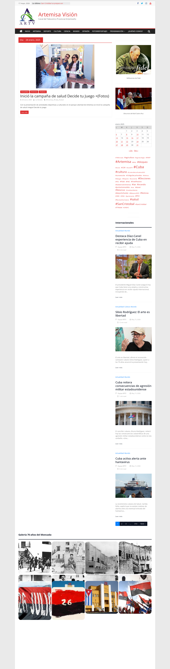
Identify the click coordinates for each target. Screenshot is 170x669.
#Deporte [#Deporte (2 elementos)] (125, 179)
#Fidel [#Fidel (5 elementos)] (122, 181)
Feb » (136, 151)
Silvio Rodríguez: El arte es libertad (132, 313)
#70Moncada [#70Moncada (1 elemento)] (119, 158)
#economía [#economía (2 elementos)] (133, 179)
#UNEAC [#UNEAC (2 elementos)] (126, 207)
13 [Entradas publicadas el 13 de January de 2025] (117, 138)
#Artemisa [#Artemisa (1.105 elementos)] (123, 161)
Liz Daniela (39, 100)
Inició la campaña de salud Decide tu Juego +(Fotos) (64, 95)
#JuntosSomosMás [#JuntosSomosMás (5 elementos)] (122, 187)
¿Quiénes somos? (135, 31)
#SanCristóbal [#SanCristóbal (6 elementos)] (140, 204)
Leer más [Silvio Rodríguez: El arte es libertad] (118, 368)
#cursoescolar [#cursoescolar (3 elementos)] (120, 175)
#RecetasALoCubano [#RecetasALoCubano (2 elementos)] (122, 200)
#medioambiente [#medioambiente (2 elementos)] (131, 190)
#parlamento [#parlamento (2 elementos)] (130, 196)
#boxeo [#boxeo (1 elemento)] (117, 168)
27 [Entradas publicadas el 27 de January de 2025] (117, 145)
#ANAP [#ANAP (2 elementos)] (148, 158)
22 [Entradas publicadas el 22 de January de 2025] (127, 141)
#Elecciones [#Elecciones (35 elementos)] (144, 178)
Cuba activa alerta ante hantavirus (130, 460)
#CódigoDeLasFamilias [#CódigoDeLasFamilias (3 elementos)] (134, 175)
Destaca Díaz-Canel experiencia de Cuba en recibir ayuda (131, 239)
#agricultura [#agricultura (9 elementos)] (129, 157)
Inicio (27, 31)
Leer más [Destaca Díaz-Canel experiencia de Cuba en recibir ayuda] (118, 297)
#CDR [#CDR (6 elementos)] (123, 167)
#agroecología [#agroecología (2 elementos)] (140, 158)
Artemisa (37, 31)
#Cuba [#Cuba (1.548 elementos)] (139, 167)
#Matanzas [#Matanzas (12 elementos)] (120, 190)
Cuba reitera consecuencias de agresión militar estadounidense (133, 385)
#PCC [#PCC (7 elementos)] (137, 196)
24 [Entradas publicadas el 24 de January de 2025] (137, 141)
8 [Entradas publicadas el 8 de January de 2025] (126, 134)
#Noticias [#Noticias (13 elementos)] (144, 193)
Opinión (85, 31)
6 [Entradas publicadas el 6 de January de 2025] (116, 134)
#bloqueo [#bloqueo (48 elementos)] (142, 162)
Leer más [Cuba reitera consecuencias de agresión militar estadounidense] (118, 444)
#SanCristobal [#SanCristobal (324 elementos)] (124, 204)
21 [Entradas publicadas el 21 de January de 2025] (122, 141)
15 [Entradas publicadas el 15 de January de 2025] (127, 138)
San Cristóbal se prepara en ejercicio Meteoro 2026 (52, 4)
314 (135, 524)
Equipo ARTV (122, 247)
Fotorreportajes (99, 31)
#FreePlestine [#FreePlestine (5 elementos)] (136, 181)
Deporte (47, 31)
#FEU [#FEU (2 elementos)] (117, 182)
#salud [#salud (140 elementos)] (134, 199)
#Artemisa (49, 100)
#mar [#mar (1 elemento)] (132, 187)
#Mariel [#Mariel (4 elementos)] (137, 187)
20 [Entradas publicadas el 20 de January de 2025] (117, 141)
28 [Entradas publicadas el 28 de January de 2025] (122, 145)
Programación (116, 31)
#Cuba (56, 100)
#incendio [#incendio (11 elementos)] (141, 184)
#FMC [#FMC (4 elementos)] (128, 182)
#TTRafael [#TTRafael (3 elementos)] (118, 208)
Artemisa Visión (57, 14)
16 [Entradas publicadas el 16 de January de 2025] (132, 138)
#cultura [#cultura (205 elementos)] (121, 172)
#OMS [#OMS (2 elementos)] (117, 196)
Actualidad (24, 92)
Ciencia (67, 31)
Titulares (43, 92)
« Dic (131, 151)
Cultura (57, 31)
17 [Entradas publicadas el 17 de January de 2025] (137, 138)
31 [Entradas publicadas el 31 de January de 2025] (137, 145)
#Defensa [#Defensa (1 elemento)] (146, 175)
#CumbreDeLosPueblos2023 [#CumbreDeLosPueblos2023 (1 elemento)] (136, 172)
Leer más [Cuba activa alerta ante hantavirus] (118, 516)
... (130, 524)
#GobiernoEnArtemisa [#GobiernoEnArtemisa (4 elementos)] (123, 185)
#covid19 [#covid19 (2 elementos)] (129, 168)
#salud (61, 100)
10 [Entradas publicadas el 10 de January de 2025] (137, 134)
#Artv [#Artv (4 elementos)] (134, 162)
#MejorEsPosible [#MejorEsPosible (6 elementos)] (121, 193)
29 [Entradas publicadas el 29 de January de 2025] (127, 145)
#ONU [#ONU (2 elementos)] (123, 196)
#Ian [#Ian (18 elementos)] (134, 184)
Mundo (76, 31)
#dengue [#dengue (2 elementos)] (118, 179)
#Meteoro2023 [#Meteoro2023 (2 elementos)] (134, 193)
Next (143, 524)
